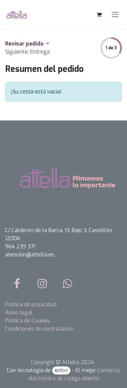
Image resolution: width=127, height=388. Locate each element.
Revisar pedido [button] (25, 43)
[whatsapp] (67, 284)
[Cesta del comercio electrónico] (99, 14)
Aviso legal (19, 312)
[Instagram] (42, 284)
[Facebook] (17, 284)
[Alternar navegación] (115, 15)
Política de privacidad (31, 304)
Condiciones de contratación (39, 328)
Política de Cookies (27, 320)
